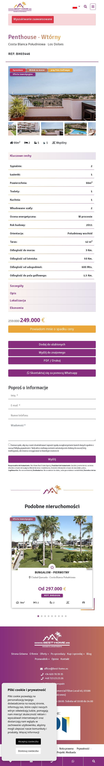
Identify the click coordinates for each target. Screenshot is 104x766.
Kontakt (65, 659)
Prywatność (83, 748)
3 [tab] (45, 616)
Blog (88, 653)
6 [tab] (55, 616)
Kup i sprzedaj (75, 653)
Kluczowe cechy (20, 156)
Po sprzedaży (58, 653)
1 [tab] (38, 616)
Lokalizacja (18, 300)
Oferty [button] (43, 653)
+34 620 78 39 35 (52, 674)
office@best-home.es (56, 668)
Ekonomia (17, 308)
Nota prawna (66, 748)
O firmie (34, 653)
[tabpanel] (52, 563)
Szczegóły (17, 286)
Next (91, 93)
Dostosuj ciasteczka (28, 750)
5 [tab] (52, 616)
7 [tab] (59, 616)
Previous (12, 93)
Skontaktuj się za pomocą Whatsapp (52, 373)
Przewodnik (41, 659)
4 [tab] (48, 616)
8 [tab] (62, 616)
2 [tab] (42, 616)
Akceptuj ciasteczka (28, 741)
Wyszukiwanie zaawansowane (32, 19)
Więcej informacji (29, 732)
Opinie (55, 659)
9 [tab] (66, 616)
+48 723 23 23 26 (52, 678)
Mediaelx (71, 752)
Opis (13, 293)
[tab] (52, 156)
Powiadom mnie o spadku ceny (52, 329)
